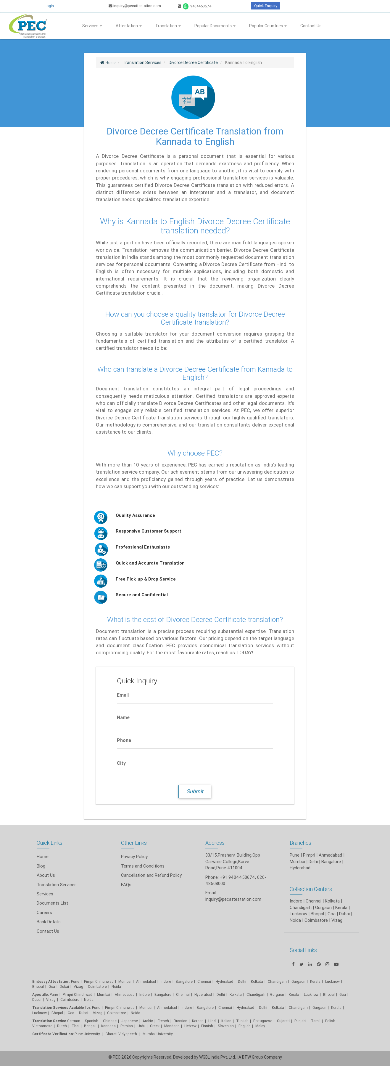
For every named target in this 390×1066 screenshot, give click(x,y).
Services (92, 25)
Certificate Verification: (53, 1034)
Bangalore (184, 981)
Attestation (129, 25)
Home (43, 856)
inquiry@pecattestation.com (135, 5)
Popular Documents (215, 25)
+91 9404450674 (237, 877)
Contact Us (310, 25)
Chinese (110, 1021)
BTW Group (252, 1057)
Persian (126, 1026)
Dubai (64, 986)
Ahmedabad (330, 855)
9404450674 (194, 6)
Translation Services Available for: (61, 1007)
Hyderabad (224, 981)
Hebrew (190, 1026)
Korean (198, 1021)
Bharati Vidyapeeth (122, 1034)
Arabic (148, 1021)
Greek (154, 1026)
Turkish (242, 1021)
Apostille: (40, 994)
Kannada (108, 1026)
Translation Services (57, 884)
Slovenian (226, 1026)
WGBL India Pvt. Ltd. (217, 1057)
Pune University (88, 1034)
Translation (168, 25)
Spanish (91, 1021)
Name (123, 717)
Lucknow (39, 1013)
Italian (226, 1021)
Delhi (242, 981)
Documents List (52, 903)
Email (123, 695)
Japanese (129, 1021)
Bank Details (49, 921)
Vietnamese (42, 1026)
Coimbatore (97, 986)
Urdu (141, 1026)
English (244, 1026)
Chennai (204, 981)
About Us (46, 875)
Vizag (78, 986)
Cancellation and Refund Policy (151, 875)
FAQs (126, 884)
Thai (75, 1026)
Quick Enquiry (265, 5)
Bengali (90, 1026)
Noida (116, 986)
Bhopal (38, 986)
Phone (124, 740)
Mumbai (124, 981)
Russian (180, 1021)
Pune (294, 855)
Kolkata (236, 994)
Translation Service (49, 1021)
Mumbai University (158, 1034)
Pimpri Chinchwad (99, 981)
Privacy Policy (134, 856)
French (163, 1021)
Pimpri (309, 855)
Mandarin (172, 1026)
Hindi (212, 1021)
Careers (44, 912)
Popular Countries (268, 25)
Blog (41, 866)
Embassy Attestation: (51, 981)
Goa (52, 986)
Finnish (207, 1026)
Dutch (62, 1026)
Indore (166, 981)
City (121, 763)
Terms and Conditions (143, 866)
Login (49, 5)
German (73, 1021)
